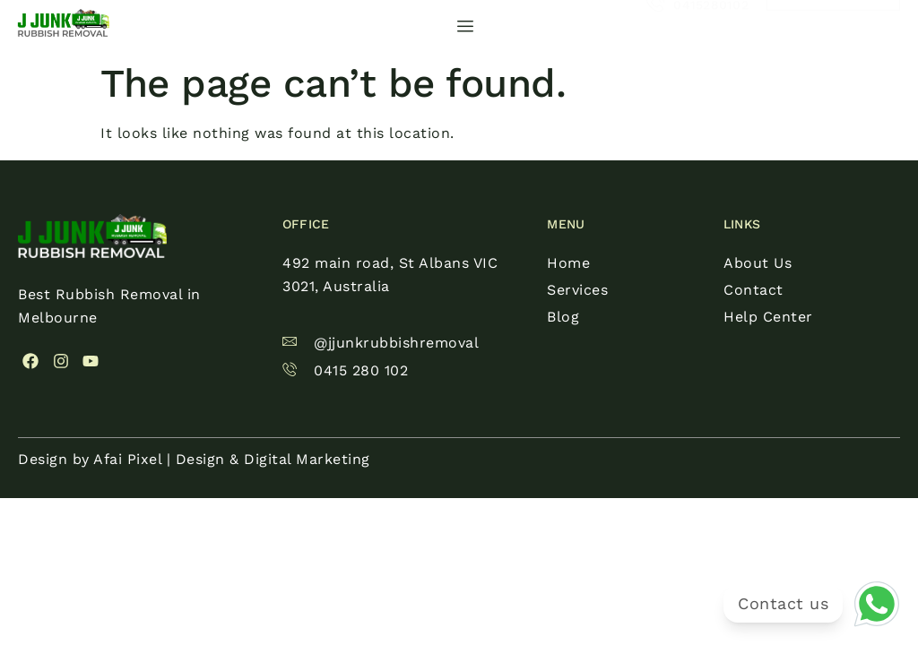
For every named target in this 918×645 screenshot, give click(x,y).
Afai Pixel (127, 459)
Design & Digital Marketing (273, 459)
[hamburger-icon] (466, 26)
